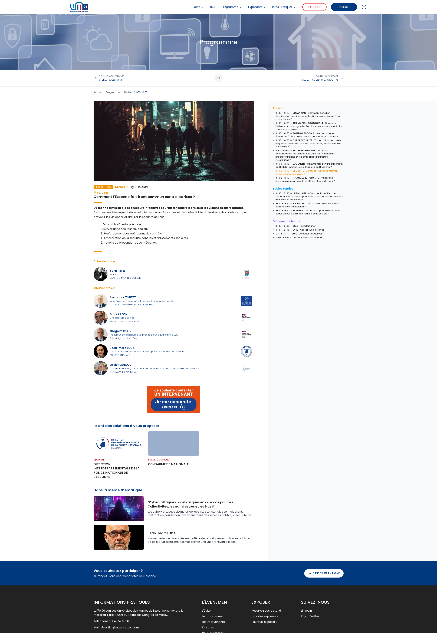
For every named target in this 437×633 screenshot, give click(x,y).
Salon (198, 7)
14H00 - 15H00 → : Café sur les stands (299, 237)
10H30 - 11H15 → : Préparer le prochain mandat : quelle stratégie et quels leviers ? (305, 179)
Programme (231, 7)
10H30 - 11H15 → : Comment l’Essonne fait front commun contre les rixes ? (306, 172)
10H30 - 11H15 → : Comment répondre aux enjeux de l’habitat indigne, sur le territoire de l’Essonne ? (309, 165)
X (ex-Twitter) (311, 616)
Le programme (212, 616)
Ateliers (128, 92)
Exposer (314, 7)
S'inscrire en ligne (324, 573)
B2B (212, 7)
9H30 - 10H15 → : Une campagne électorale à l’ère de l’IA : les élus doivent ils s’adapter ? (306, 135)
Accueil (98, 92)
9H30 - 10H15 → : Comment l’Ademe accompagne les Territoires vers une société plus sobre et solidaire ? (308, 126)
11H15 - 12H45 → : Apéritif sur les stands (299, 229)
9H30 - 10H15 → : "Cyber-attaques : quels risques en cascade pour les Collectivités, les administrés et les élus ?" (308, 143)
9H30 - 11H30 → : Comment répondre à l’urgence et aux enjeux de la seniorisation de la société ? (308, 212)
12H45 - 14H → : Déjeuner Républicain (299, 233)
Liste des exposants (264, 616)
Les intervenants (213, 622)
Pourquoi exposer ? (264, 622)
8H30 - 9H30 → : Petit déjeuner (295, 226)
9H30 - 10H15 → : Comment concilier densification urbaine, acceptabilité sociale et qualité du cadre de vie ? (307, 116)
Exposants (257, 7)
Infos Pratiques (284, 7)
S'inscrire (344, 7)
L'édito (206, 611)
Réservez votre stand (266, 611)
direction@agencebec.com (120, 627)
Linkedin (306, 611)
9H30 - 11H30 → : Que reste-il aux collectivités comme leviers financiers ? (307, 205)
